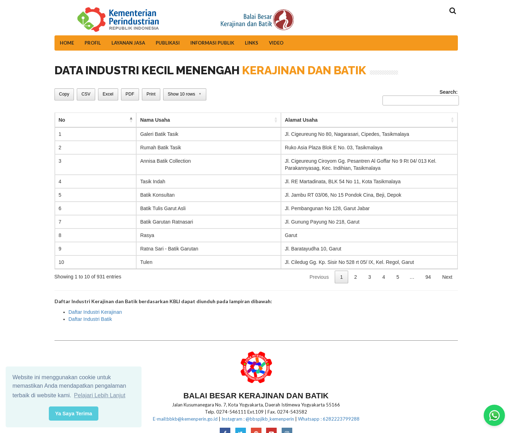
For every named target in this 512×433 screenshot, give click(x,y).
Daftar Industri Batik (90, 312)
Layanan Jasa (128, 43)
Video (276, 43)
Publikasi (168, 43)
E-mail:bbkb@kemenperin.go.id (185, 412)
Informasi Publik (212, 43)
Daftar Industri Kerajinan (95, 305)
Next (447, 270)
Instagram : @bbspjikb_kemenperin (258, 412)
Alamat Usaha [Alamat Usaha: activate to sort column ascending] (190, 120)
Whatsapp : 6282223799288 (328, 412)
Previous (319, 270)
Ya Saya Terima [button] (73, 413)
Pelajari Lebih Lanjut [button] (99, 395)
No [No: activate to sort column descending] (62, 120)
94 (428, 270)
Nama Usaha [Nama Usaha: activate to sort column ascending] (93, 120)
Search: (420, 97)
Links (251, 43)
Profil (93, 43)
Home (67, 43)
